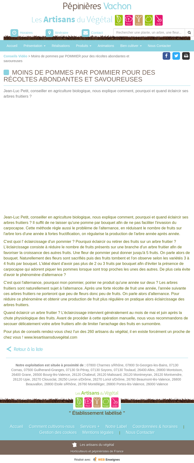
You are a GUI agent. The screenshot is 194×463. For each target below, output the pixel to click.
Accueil (12, 46)
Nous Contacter (159, 46)
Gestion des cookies (58, 432)
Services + (90, 426)
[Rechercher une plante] (149, 32)
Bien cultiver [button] (131, 46)
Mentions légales (98, 432)
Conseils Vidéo (16, 56)
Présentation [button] (35, 46)
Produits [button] (83, 46)
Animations (106, 46)
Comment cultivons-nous (52, 426)
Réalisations (61, 46)
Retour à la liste (28, 349)
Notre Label (116, 426)
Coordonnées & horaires (155, 426)
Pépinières (97, 6)
